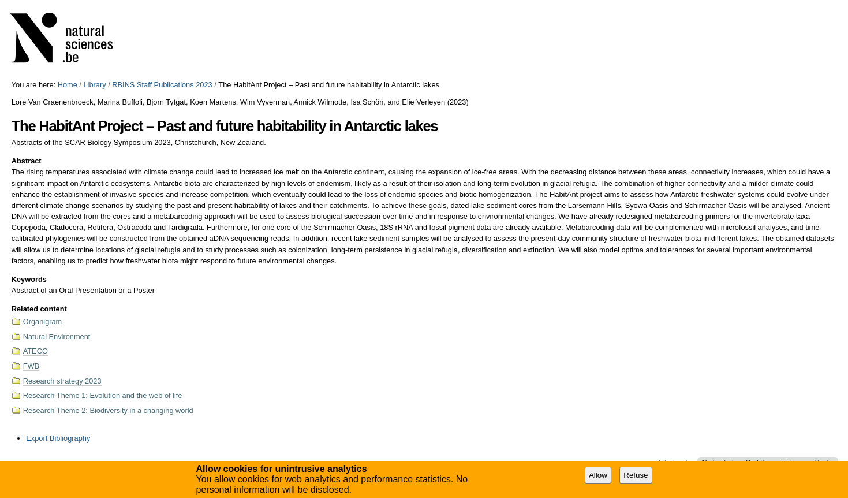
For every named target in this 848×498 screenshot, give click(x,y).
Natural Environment (57, 336)
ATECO (35, 351)
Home (67, 84)
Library (94, 84)
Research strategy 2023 (62, 381)
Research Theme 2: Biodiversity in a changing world (108, 410)
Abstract (27, 161)
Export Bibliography (58, 438)
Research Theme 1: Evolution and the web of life (102, 395)
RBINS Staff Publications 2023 (162, 84)
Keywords (29, 279)
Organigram (42, 321)
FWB (31, 366)
